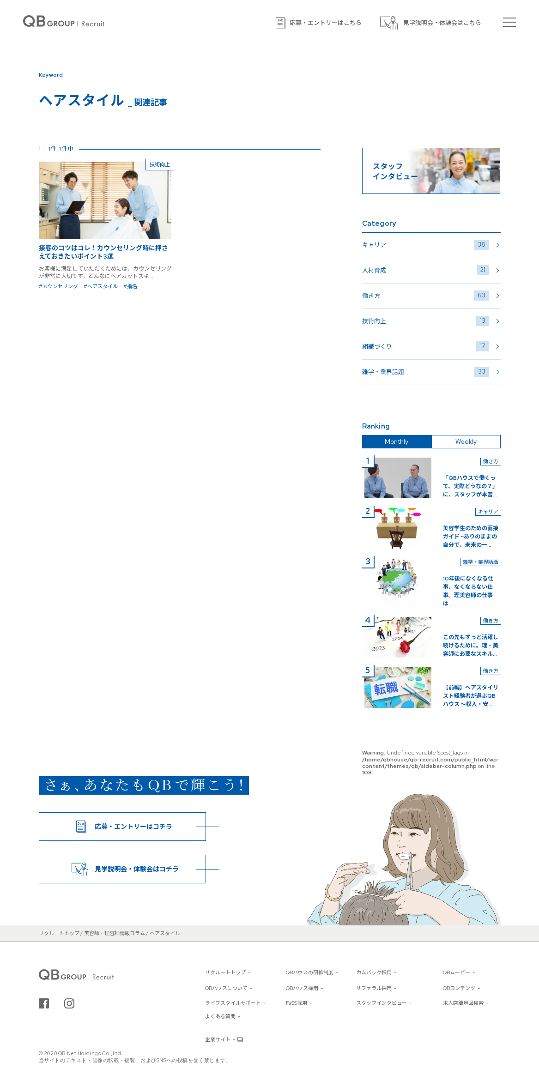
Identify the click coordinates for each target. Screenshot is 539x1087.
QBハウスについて (226, 988)
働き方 (425, 295)
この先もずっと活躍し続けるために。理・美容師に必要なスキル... (470, 646)
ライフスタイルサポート (233, 1003)
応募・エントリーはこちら (326, 23)
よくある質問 (220, 1016)
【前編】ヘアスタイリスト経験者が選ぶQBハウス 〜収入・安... (470, 696)
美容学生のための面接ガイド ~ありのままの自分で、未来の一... (470, 537)
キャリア (425, 245)
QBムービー (456, 972)
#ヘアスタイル (101, 286)
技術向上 (425, 321)
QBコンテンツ (459, 988)
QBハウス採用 (302, 988)
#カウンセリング (58, 286)
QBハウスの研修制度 (309, 972)
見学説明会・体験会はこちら (442, 23)
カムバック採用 (374, 972)
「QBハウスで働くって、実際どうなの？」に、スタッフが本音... (470, 486)
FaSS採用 (296, 1003)
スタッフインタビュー (381, 1003)
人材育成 (425, 270)
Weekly (466, 441)
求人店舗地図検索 (463, 1003)
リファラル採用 (374, 988)
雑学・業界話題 (425, 372)
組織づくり (425, 346)
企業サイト (217, 1039)
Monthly (396, 441)
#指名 (130, 286)
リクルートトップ (225, 972)
